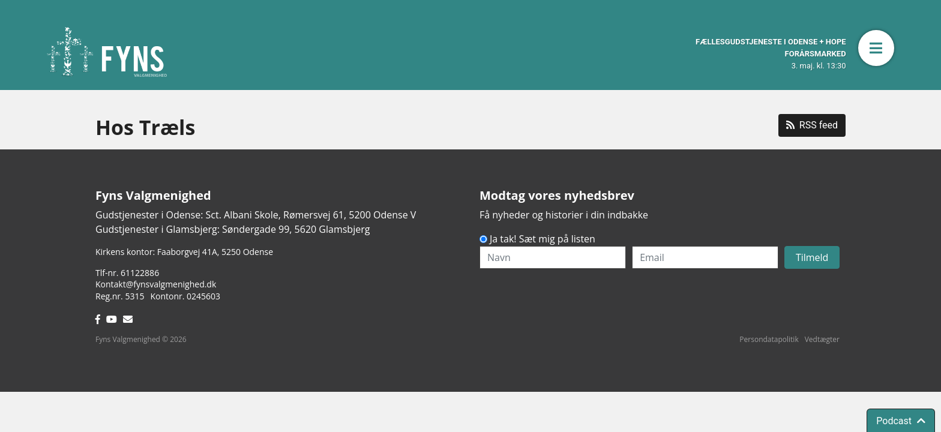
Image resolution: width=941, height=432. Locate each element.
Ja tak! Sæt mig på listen (542, 238)
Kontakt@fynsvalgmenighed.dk (155, 284)
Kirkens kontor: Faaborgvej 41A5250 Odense (184, 251)
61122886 (140, 272)
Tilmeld (812, 257)
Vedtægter (822, 339)
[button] (876, 48)
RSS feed (812, 125)
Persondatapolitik (768, 339)
